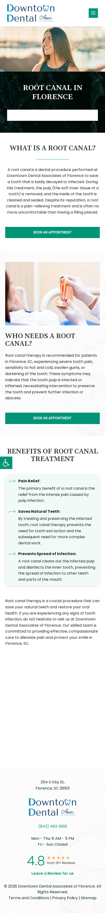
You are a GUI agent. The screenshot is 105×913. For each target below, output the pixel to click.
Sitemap (88, 898)
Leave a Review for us (52, 873)
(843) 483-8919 (52, 826)
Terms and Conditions (29, 898)
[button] (6, 463)
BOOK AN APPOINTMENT (52, 232)
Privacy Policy (65, 898)
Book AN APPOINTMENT (52, 115)
